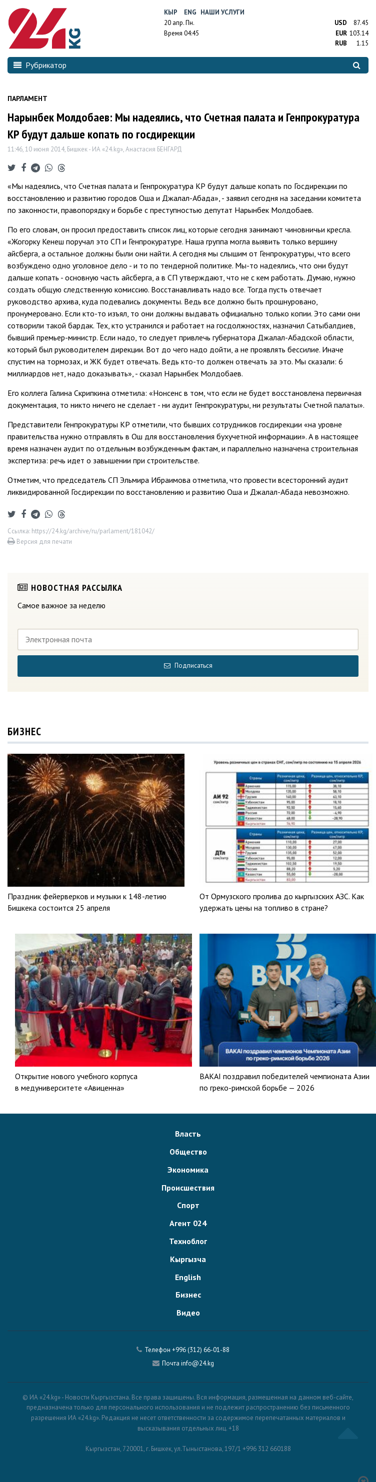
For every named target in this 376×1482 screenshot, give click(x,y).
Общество (188, 1152)
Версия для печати (40, 541)
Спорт (188, 1205)
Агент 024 (188, 1223)
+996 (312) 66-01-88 (201, 1350)
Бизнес (188, 1295)
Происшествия (188, 1188)
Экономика (188, 1170)
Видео (188, 1313)
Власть (188, 1134)
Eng (190, 12)
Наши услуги (222, 12)
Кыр (171, 12)
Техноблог (188, 1241)
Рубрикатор (40, 65)
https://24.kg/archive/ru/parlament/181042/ (93, 531)
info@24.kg (197, 1363)
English (188, 1277)
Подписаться (188, 665)
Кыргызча (188, 1259)
